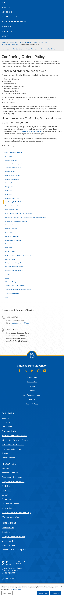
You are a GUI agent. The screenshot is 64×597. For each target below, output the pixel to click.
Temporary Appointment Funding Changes (18, 290)
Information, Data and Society (15, 440)
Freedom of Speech (10, 503)
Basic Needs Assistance (12, 477)
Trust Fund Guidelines (12, 293)
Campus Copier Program (12, 175)
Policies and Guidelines (10, 45)
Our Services (17, 49)
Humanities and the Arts (13, 444)
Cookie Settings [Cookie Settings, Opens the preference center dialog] (6, 593)
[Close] (61, 586)
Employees (7, 499)
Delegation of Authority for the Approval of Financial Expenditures (25, 217)
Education (6, 422)
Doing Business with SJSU (13, 536)
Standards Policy (10, 282)
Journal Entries (9, 225)
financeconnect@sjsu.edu (22, 323)
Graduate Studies (9, 431)
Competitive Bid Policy (12, 198)
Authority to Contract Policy (14, 168)
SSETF (7, 274)
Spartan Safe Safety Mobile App (16, 512)
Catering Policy (10, 183)
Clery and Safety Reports (13, 481)
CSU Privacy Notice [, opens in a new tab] (16, 589)
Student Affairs (9, 17)
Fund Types (9, 232)
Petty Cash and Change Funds (14, 263)
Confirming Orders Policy (30, 45)
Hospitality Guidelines (12, 236)
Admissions (7, 12)
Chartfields (8, 191)
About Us (5, 49)
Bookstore (6, 486)
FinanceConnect (31, 49)
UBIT (7, 297)
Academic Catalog (10, 472)
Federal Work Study (11, 229)
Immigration (7, 508)
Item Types (8, 248)
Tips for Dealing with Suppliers (15, 286)
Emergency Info (9, 540)
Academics (7, 7)
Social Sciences (8, 457)
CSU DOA (8, 156)
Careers (5, 495)
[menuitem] (5, 49)
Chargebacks (9, 187)
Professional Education (12, 449)
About (5, 36)
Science (5, 453)
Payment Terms (10, 259)
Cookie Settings (32, 404)
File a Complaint (9, 545)
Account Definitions (11, 160)
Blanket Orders (10, 172)
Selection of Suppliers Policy (14, 271)
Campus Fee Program (12, 179)
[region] (32, 590)
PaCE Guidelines (10, 252)
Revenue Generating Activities (14, 267)
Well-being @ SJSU (10, 517)
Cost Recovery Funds (12, 210)
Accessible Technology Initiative (15, 164)
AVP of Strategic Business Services (29, 131)
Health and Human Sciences (14, 435)
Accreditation (32, 382)
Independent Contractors (13, 240)
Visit (4, 2)
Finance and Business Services (20, 42)
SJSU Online (7, 31)
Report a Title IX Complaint (14, 549)
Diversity (32, 391)
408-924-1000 (9, 573)
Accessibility (32, 377)
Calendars (6, 490)
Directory (6, 532)
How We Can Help (40, 42)
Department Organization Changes (16, 221)
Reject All (56, 593)
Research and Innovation (14, 22)
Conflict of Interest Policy (13, 206)
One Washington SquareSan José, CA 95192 (13, 569)
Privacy (32, 399)
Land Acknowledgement (32, 395)
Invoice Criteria (9, 244)
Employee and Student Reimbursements (18, 255)
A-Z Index (6, 468)
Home (4, 42)
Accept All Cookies (43, 593)
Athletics (6, 26)
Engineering (7, 426)
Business (5, 418)
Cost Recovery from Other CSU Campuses (18, 213)
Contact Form (8, 527)
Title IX (32, 386)
